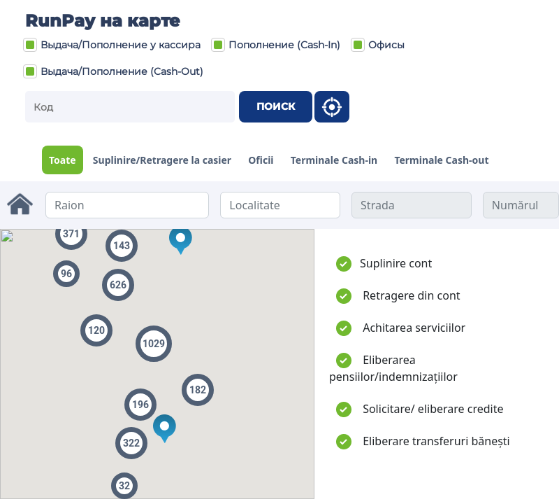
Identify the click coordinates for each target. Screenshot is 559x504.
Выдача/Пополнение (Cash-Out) (113, 71)
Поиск (275, 106)
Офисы (377, 45)
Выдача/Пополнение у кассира (111, 45)
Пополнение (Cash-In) (275, 45)
